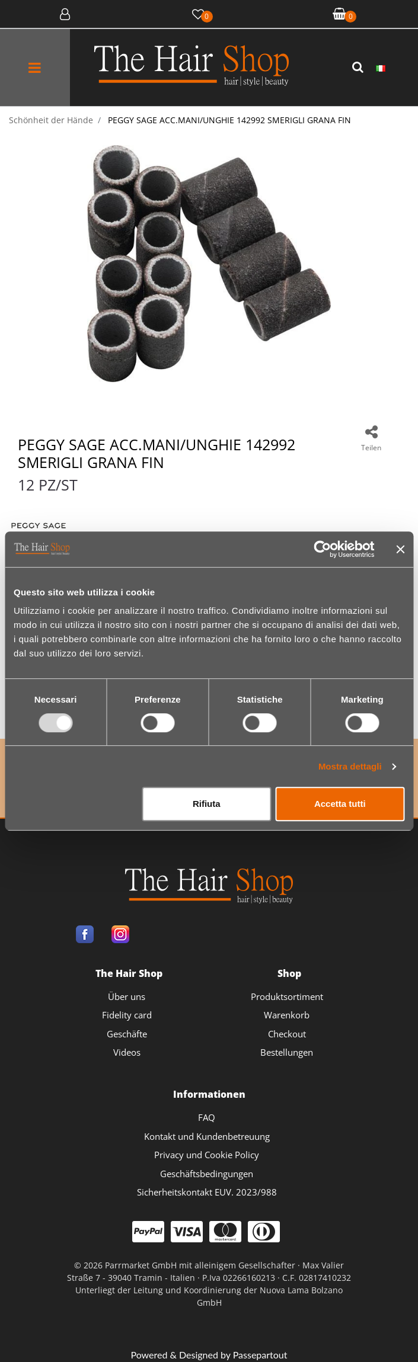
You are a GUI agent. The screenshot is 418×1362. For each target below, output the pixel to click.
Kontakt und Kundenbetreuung (207, 1136)
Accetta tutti (340, 804)
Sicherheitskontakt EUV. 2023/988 (207, 1192)
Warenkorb (286, 1015)
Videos (127, 1052)
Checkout (287, 1034)
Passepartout (260, 1354)
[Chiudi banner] (400, 549)
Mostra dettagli (350, 766)
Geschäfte (127, 1034)
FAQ (206, 1117)
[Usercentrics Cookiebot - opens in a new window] (322, 549)
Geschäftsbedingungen (206, 1174)
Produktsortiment (287, 996)
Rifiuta (207, 804)
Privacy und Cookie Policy (206, 1155)
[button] (359, 67)
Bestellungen (286, 1052)
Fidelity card (127, 1015)
